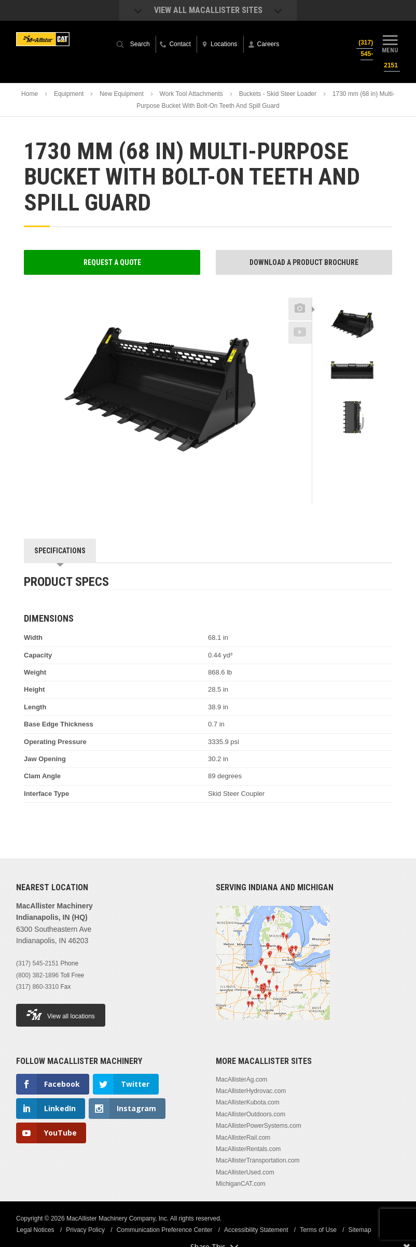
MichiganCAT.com (241, 1183)
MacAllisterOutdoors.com (250, 1114)
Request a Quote (112, 262)
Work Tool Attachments (191, 93)
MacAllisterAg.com (241, 1079)
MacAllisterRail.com (243, 1137)
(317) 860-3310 (37, 986)
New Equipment (122, 93)
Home (29, 93)
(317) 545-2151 (37, 963)
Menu (390, 43)
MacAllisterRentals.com (248, 1149)
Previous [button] (352, 294)
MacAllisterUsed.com (245, 1172)
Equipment (69, 93)
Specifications (60, 551)
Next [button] (364, 451)
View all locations (60, 1014)
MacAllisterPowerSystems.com (258, 1125)
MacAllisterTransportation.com (258, 1160)
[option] (352, 326)
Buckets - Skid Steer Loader (277, 93)
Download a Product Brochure (303, 262)
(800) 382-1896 (37, 975)
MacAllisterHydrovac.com (251, 1091)
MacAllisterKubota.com (248, 1102)
